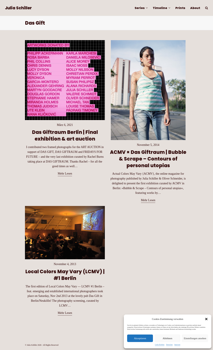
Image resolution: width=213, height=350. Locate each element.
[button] (206, 319)
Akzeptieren (140, 338)
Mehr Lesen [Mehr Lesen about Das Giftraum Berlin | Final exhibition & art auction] (65, 173)
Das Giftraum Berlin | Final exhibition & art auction (65, 135)
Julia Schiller (18, 8)
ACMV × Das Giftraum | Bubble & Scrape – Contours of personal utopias (148, 159)
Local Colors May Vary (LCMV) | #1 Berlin (65, 275)
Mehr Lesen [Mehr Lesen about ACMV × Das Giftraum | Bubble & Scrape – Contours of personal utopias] (148, 200)
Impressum (177, 344)
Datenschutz (169, 344)
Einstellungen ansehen (195, 338)
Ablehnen (167, 338)
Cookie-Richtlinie (159, 344)
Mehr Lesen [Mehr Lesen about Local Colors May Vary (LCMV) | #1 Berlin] (65, 313)
